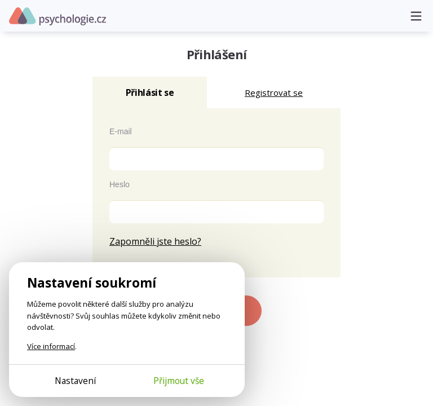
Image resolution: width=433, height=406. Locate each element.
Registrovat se (274, 92)
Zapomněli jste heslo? (155, 241)
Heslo (119, 184)
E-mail (120, 131)
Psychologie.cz (57, 16)
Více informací (51, 346)
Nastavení (75, 380)
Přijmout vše (178, 380)
